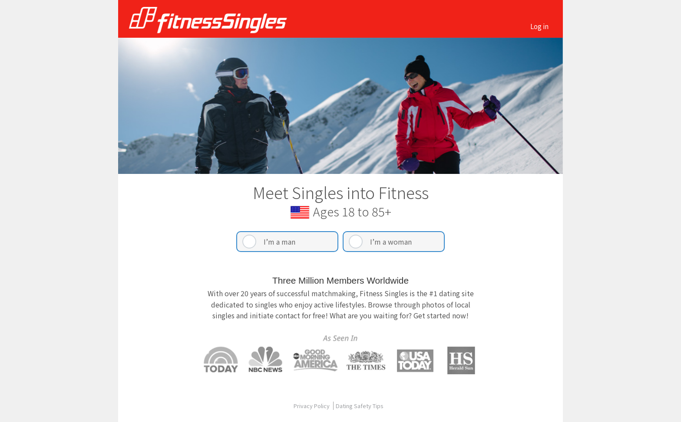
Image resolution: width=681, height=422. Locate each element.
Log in (539, 26)
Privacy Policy (312, 406)
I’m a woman (391, 241)
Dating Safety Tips (359, 406)
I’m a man (279, 241)
